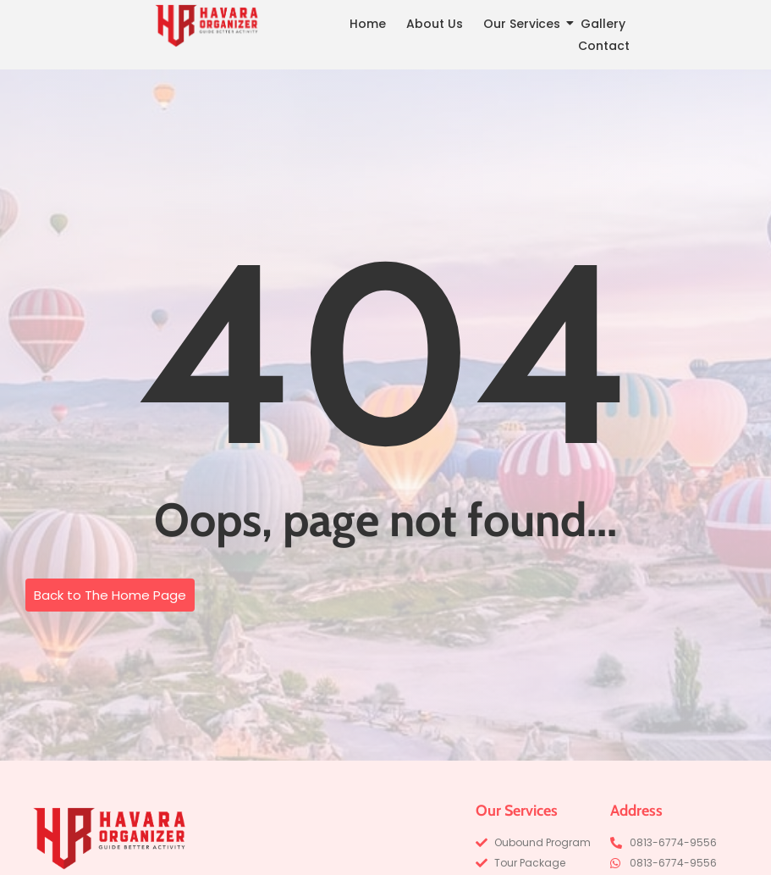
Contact (604, 45)
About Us (434, 23)
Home (368, 23)
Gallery (603, 23)
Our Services (524, 23)
